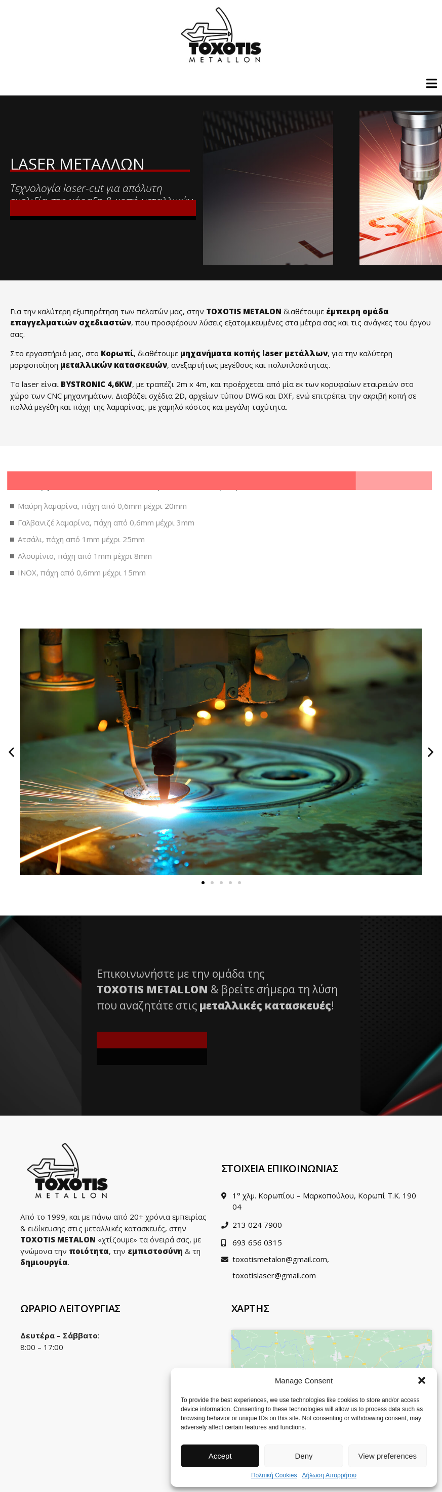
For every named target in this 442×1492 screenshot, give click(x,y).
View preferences (387, 1456)
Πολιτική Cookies (274, 1475)
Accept (220, 1456)
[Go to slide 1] (203, 882)
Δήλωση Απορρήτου (329, 1475)
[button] (422, 1380)
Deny (303, 1456)
